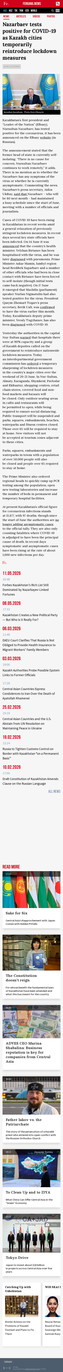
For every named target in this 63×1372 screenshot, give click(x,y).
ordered (32, 363)
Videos (36, 16)
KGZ (10, 10)
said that (21, 194)
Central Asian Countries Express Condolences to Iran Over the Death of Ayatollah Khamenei (29, 693)
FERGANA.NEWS (32, 4)
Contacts (8, 1361)
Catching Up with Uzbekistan (18, 1289)
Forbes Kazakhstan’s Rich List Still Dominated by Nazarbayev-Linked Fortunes (26, 589)
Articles (21, 16)
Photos (51, 16)
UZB (27, 10)
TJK (15, 10)
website (45, 137)
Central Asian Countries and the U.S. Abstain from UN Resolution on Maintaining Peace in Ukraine (27, 723)
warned (25, 337)
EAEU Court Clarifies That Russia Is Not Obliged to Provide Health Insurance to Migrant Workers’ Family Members (29, 645)
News (6, 16)
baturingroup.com (33, 1369)
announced (11, 246)
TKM (21, 10)
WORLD (34, 10)
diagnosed (17, 259)
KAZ (5, 10)
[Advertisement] (31, 830)
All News (54, 791)
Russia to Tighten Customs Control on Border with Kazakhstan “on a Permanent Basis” (31, 753)
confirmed (47, 307)
